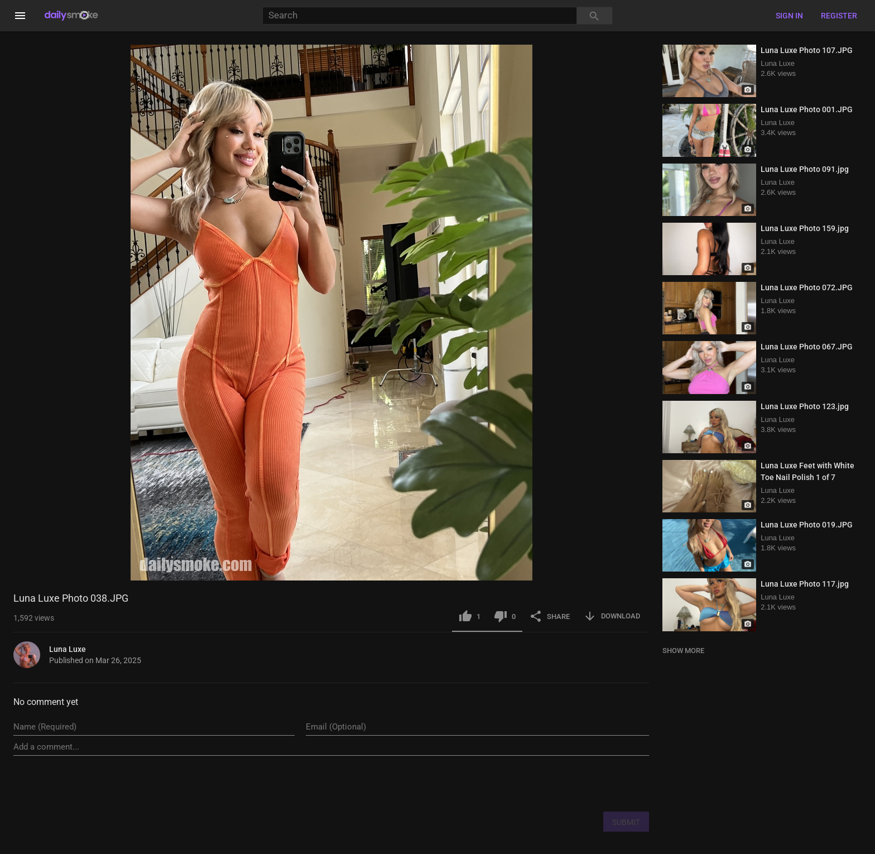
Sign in (789, 15)
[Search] (419, 16)
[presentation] (564, 783)
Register (839, 15)
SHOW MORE (683, 650)
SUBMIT (626, 822)
